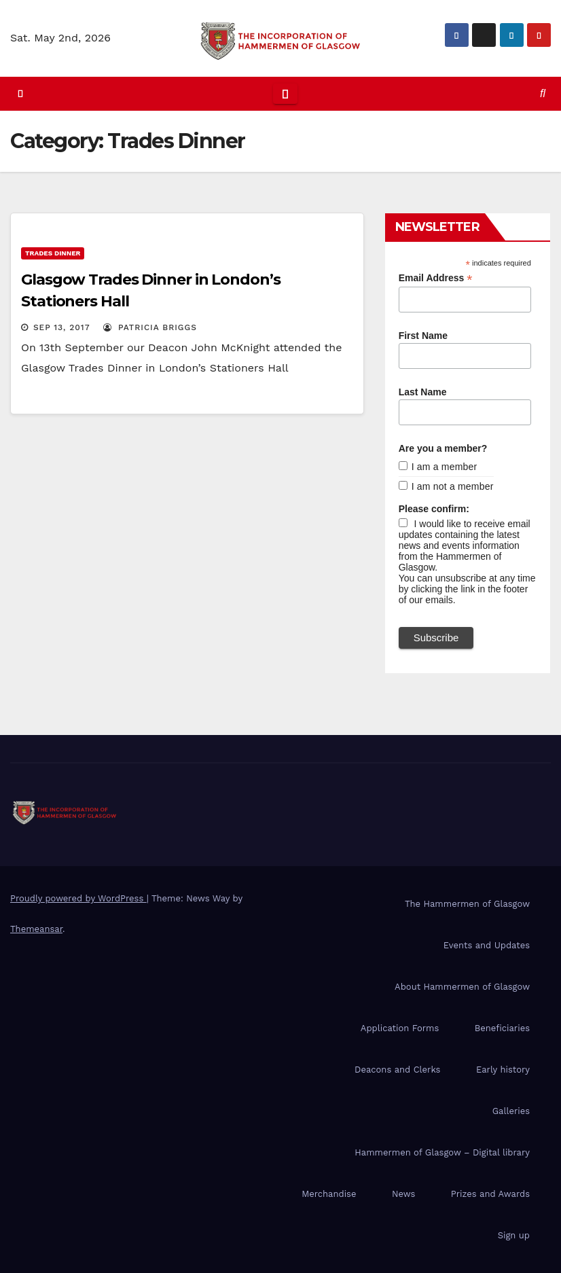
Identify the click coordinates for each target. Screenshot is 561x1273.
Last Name (423, 392)
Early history (503, 1069)
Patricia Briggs (150, 327)
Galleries (511, 1111)
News (403, 1194)
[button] (542, 93)
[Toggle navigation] (285, 94)
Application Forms (400, 1028)
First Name (423, 335)
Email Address (436, 278)
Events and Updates (487, 945)
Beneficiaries (502, 1028)
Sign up (514, 1235)
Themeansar (36, 929)
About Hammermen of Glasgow (462, 987)
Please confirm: (434, 508)
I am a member (444, 466)
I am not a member (453, 486)
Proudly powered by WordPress (78, 898)
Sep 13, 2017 (61, 327)
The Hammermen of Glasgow (467, 904)
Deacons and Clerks (397, 1069)
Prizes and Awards (490, 1194)
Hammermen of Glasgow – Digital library (442, 1152)
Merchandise (329, 1194)
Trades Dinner (52, 253)
